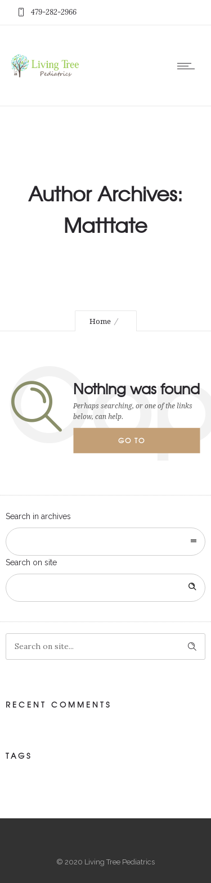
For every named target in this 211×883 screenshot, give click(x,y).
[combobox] (105, 542)
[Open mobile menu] (188, 66)
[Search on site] (105, 588)
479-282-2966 (54, 12)
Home (100, 321)
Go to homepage (141, 444)
